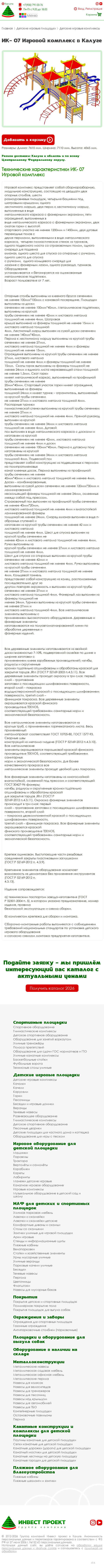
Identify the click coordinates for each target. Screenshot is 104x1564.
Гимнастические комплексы (34, 1031)
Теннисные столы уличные (32, 1067)
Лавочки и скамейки (28, 1216)
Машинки (20, 1152)
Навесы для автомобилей (32, 1402)
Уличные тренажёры (28, 1043)
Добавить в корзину (28, 140)
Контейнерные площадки (32, 1411)
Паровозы (20, 1156)
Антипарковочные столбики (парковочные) (45, 1329)
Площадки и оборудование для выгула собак (49, 1339)
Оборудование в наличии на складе (45, 1351)
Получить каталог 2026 (52, 988)
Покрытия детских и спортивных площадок (45, 1301)
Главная (7, 28)
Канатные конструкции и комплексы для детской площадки (43, 1430)
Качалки (19, 1083)
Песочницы (21, 1099)
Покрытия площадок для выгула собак (41, 1309)
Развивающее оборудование (35, 1116)
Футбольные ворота (28, 1063)
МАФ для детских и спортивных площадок (51, 1205)
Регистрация (94, 8)
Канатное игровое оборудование (38, 1185)
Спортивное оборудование (34, 1027)
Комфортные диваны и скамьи (36, 1224)
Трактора (20, 1160)
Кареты (18, 1172)
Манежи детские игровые (32, 1181)
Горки (17, 1095)
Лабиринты (21, 1177)
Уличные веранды (26, 1261)
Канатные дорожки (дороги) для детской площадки (52, 1448)
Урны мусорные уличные (32, 1257)
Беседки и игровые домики (33, 1103)
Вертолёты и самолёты (30, 1164)
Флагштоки (21, 1285)
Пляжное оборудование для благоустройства (45, 1469)
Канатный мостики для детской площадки (44, 1452)
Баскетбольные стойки (30, 1059)
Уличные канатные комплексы (36, 1055)
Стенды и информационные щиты (39, 1240)
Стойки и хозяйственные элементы (39, 1253)
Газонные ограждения (29, 1325)
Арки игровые (23, 1236)
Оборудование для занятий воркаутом (42, 1039)
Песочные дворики (27, 1128)
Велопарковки (24, 1249)
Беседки (19, 1269)
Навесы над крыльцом (30, 1398)
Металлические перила (31, 1378)
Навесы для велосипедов (32, 1386)
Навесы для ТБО (25, 1407)
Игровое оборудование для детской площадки (44, 1145)
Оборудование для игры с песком (39, 1136)
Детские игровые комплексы (80, 28)
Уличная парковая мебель (33, 1212)
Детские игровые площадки (36, 28)
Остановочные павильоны (32, 1415)
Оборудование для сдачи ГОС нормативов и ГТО (50, 1051)
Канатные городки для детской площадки (44, 1460)
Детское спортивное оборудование (40, 1035)
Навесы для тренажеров (31, 1390)
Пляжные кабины (25, 1245)
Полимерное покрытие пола (34, 1305)
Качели (18, 1087)
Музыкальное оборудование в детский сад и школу (47, 1195)
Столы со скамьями (28, 1228)
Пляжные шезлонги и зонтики (34, 1480)
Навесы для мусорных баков (34, 1289)
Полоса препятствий (28, 1047)
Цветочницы (22, 1281)
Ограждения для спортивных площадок (42, 1321)
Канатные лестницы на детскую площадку (45, 1456)
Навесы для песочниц (29, 1394)
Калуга (9, 3)
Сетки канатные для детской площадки (43, 1444)
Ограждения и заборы (38, 1317)
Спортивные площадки (40, 1022)
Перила (19, 1419)
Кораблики (21, 1168)
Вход (81, 8)
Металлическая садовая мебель (37, 1370)
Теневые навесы (25, 1111)
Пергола (19, 1277)
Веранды (20, 1107)
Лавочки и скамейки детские (35, 1220)
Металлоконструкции (38, 1362)
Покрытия (25, 1297)
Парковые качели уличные (32, 1265)
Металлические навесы (31, 1366)
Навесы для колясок (28, 1382)
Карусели (20, 1091)
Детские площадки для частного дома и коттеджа (51, 1132)
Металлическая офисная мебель (38, 1374)
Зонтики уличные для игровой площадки (43, 1232)
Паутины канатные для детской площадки (44, 1439)
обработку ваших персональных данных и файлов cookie (52, 1547)
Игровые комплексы (28, 1189)
